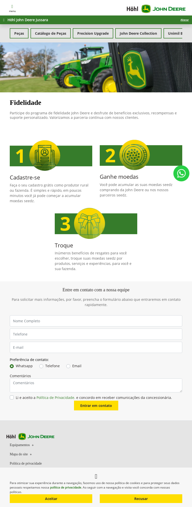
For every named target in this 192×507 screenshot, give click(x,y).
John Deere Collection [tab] (138, 33)
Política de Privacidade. (55, 397)
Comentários (20, 375)
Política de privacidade (26, 463)
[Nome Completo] (96, 321)
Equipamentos (22, 445)
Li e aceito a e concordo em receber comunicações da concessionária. (94, 397)
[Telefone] (96, 334)
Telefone (52, 365)
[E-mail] (96, 347)
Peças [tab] (19, 33)
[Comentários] (96, 385)
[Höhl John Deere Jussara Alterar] (96, 19)
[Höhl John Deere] (156, 8)
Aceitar (51, 498)
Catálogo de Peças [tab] (50, 33)
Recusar (141, 498)
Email (77, 365)
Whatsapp (24, 365)
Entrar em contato (96, 405)
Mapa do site (21, 454)
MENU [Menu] (12, 8)
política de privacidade (65, 487)
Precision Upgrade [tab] (93, 33)
